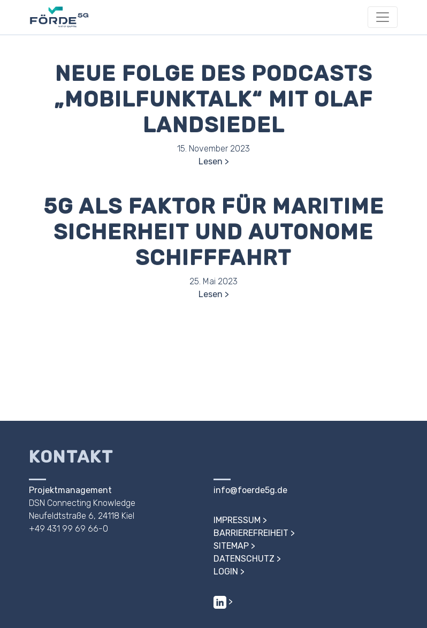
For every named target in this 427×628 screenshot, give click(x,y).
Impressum (237, 520)
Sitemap (231, 546)
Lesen (211, 161)
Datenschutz (244, 559)
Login (226, 571)
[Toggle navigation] (383, 17)
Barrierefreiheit (251, 533)
